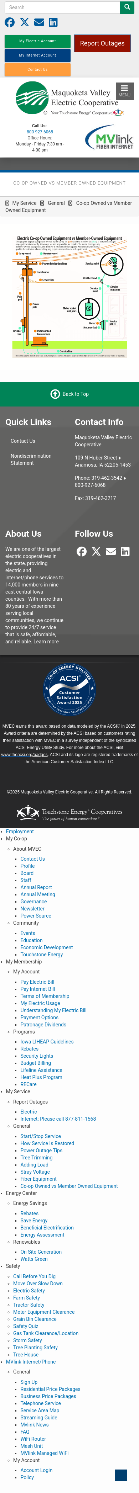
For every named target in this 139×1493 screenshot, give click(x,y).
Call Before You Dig (34, 1276)
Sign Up (28, 1382)
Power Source (35, 916)
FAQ (24, 1432)
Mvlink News (34, 1425)
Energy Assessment (42, 1235)
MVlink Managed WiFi (44, 1453)
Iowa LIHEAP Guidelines (46, 1042)
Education (31, 940)
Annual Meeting (37, 894)
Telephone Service (40, 1403)
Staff (25, 880)
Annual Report (36, 887)
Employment (20, 831)
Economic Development (46, 947)
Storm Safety (27, 1340)
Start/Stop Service (40, 1136)
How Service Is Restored (47, 1143)
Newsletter (32, 909)
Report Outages (102, 43)
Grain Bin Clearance (35, 1319)
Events (27, 933)
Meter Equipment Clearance (43, 1312)
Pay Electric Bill (37, 982)
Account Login (36, 1470)
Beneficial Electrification (47, 1228)
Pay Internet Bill (37, 989)
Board (27, 873)
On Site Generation (41, 1252)
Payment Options (39, 1017)
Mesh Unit (31, 1446)
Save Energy (33, 1220)
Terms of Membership (44, 996)
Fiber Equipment (38, 1179)
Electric (28, 1112)
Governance (33, 901)
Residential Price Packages (50, 1389)
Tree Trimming (36, 1157)
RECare (28, 1084)
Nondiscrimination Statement (31, 459)
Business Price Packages (48, 1396)
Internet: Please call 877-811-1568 (58, 1119)
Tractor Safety (28, 1305)
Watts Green (33, 1259)
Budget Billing (35, 1063)
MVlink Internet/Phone (31, 1362)
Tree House (25, 1354)
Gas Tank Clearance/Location (45, 1333)
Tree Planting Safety (35, 1347)
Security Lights (36, 1056)
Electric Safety (29, 1290)
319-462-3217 (100, 498)
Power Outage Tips (41, 1150)
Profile (27, 866)
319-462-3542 (107, 478)
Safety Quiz (25, 1326)
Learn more (46, 641)
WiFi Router (33, 1439)
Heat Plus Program (41, 1077)
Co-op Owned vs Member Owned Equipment (69, 1186)
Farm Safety (26, 1298)
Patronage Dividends (43, 1024)
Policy (27, 1477)
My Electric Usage (40, 1003)
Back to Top (76, 394)
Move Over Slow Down (38, 1283)
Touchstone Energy (41, 954)
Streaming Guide (38, 1417)
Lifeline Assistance (41, 1070)
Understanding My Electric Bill (53, 1010)
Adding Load (34, 1165)
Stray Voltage (35, 1172)
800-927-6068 (40, 131)
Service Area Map (39, 1410)
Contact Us (23, 441)
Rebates (29, 1049)
